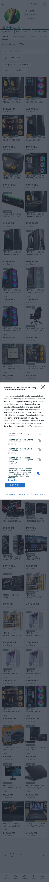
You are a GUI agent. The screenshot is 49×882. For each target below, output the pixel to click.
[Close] (43, 387)
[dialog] (24, 441)
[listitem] (24, 434)
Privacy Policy (39, 494)
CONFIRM (15, 485)
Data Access (24, 494)
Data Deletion (9, 494)
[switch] (39, 440)
